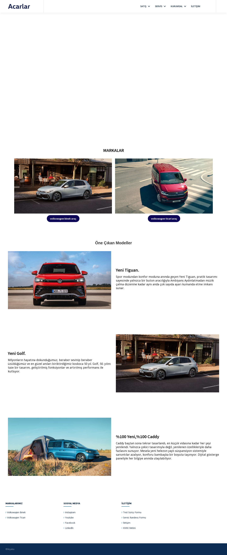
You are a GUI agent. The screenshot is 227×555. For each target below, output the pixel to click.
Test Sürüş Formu (132, 512)
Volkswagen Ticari (16, 517)
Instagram (70, 512)
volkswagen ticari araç (164, 218)
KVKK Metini (129, 527)
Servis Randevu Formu (134, 517)
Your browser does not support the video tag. (113, 69)
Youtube (69, 517)
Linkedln (69, 527)
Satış (143, 6)
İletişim (126, 522)
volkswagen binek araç (63, 218)
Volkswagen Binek (16, 512)
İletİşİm (195, 6)
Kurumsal (177, 6)
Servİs (158, 6)
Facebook (70, 522)
